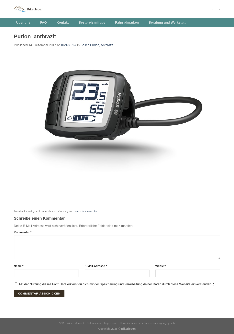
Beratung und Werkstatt (167, 22)
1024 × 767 (68, 45)
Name (19, 266)
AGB (61, 323)
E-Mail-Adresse (96, 266)
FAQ (43, 22)
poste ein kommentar (85, 211)
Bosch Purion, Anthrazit (97, 45)
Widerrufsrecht (75, 323)
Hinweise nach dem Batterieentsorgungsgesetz (147, 323)
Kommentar (23, 232)
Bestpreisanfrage (92, 22)
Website (160, 266)
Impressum (110, 323)
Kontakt (63, 22)
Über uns (23, 22)
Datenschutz (94, 323)
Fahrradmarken (127, 22)
